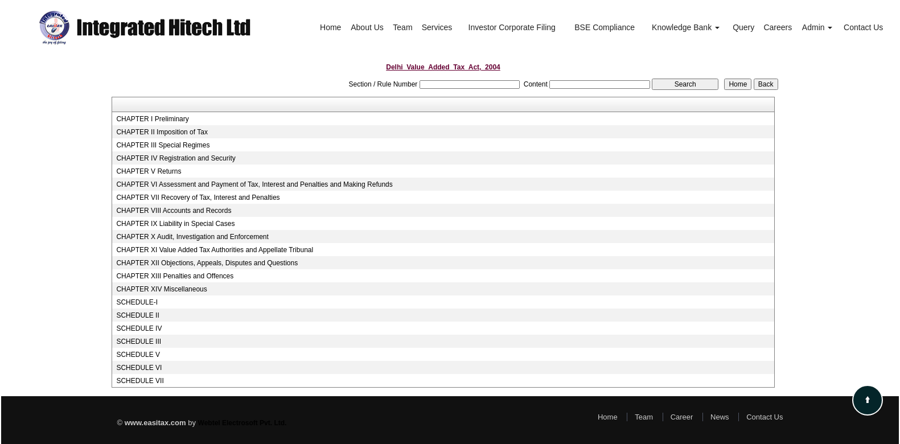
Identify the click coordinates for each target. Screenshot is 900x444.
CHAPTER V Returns (148, 171)
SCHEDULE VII (139, 381)
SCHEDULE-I (137, 302)
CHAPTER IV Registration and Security (175, 158)
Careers (777, 27)
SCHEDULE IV (139, 328)
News (719, 417)
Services (437, 27)
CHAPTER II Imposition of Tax (162, 132)
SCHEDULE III (138, 342)
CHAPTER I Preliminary (152, 119)
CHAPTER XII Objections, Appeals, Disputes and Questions (207, 263)
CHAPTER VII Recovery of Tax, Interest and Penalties (198, 198)
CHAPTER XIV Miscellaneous (161, 289)
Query (743, 27)
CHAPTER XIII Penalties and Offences (174, 276)
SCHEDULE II (137, 315)
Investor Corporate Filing (512, 27)
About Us (367, 27)
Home (330, 27)
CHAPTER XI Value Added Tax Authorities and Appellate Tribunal (214, 250)
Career (682, 417)
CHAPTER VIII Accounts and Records (173, 211)
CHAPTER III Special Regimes (162, 145)
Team (402, 27)
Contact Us (863, 27)
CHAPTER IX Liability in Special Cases (175, 224)
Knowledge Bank (686, 27)
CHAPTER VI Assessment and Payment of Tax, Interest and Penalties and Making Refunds (254, 184)
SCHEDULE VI (139, 368)
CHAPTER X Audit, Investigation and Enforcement (192, 237)
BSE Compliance (604, 27)
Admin (817, 27)
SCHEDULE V (138, 355)
